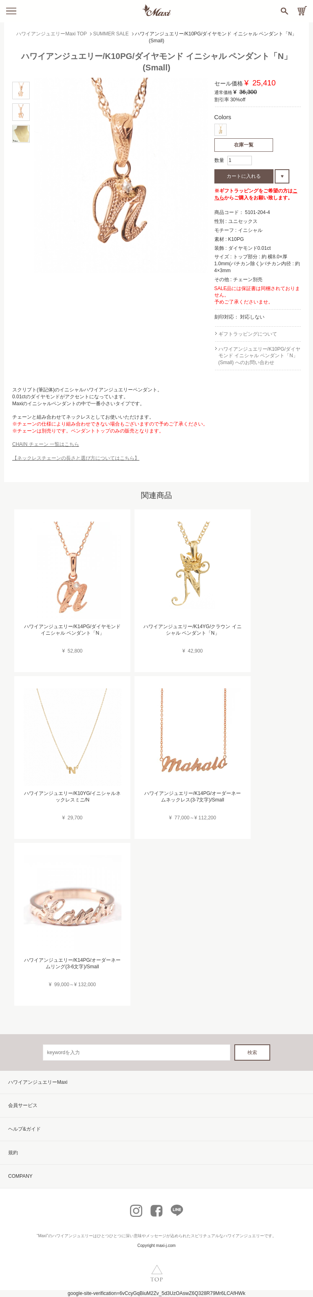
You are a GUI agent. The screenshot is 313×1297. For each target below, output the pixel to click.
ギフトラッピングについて (247, 334)
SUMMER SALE (110, 34)
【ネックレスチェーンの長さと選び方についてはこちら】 (75, 458)
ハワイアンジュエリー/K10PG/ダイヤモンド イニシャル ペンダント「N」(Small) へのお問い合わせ (259, 356)
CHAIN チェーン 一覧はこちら (45, 444)
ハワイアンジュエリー (72, 1236)
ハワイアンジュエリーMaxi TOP (51, 34)
